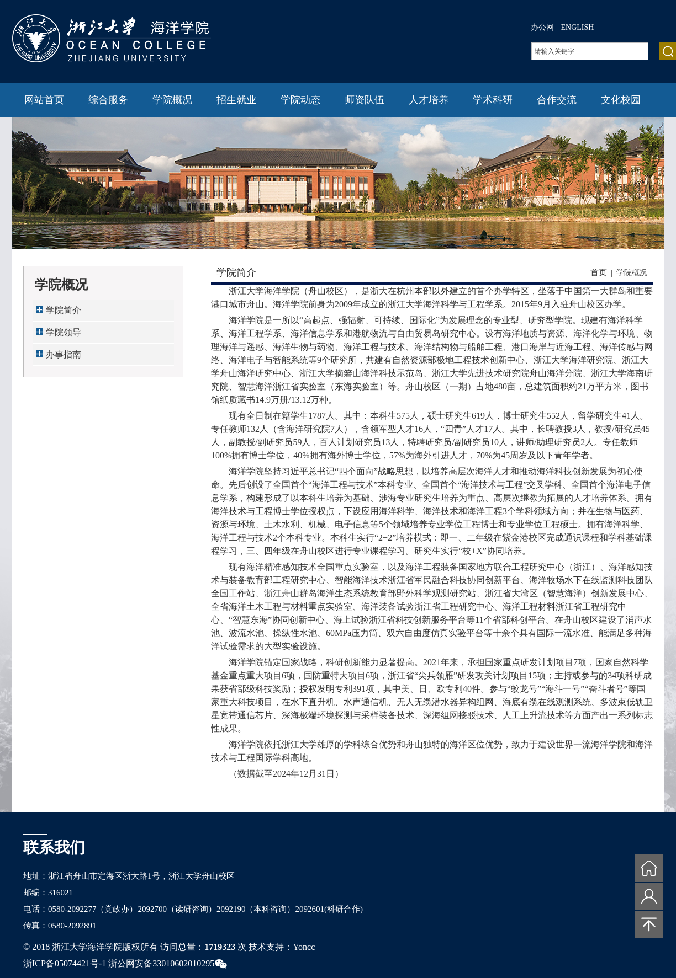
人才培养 (428, 99)
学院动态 (300, 99)
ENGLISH (577, 27)
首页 (598, 272)
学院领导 (63, 332)
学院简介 (63, 310)
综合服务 (108, 99)
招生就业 (236, 99)
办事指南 (63, 354)
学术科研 (493, 99)
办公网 (542, 27)
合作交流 (557, 99)
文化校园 (621, 99)
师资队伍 (364, 99)
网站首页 (44, 99)
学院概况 (172, 99)
